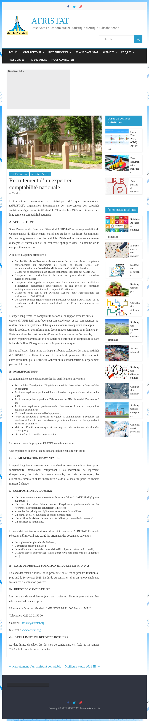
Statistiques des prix (134, 287)
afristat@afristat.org (33, 622)
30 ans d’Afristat (87, 52)
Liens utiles (39, 59)
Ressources (16, 59)
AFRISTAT (50, 20)
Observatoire (32, 52)
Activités (108, 52)
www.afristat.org (31, 629)
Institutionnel (58, 52)
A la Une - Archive (19, 174)
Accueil (14, 52)
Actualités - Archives (40, 174)
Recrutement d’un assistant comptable (34, 666)
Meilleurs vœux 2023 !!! (82, 666)
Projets (126, 52)
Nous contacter (62, 59)
